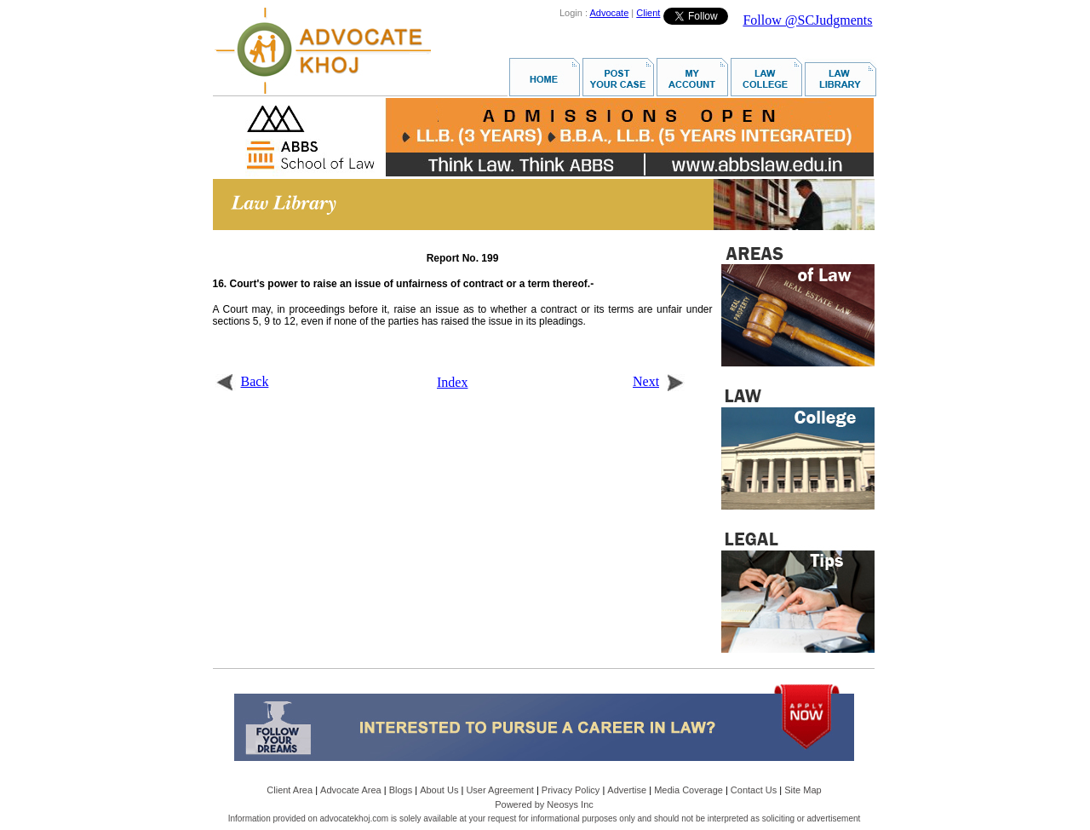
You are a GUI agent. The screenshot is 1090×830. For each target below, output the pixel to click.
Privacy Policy (571, 790)
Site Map (802, 790)
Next (659, 381)
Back (242, 381)
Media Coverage (688, 790)
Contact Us (754, 790)
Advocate (608, 13)
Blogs (401, 790)
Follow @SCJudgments (807, 20)
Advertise (626, 790)
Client (648, 13)
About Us (439, 790)
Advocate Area (351, 790)
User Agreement (499, 790)
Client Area (290, 790)
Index (452, 382)
